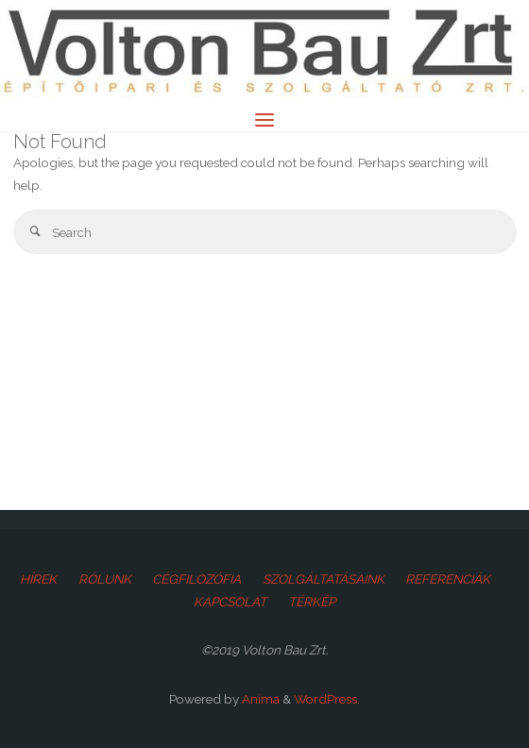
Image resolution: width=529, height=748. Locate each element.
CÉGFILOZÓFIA (196, 578)
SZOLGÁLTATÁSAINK (323, 578)
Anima (259, 698)
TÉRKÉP (311, 601)
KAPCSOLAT (230, 601)
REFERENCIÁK (447, 578)
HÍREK (38, 578)
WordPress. (327, 698)
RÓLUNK (104, 578)
